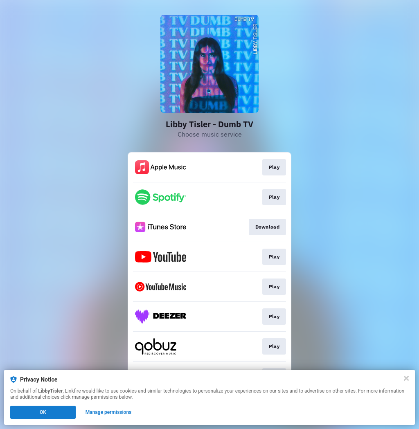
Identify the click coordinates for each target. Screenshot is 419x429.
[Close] (406, 378)
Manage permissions (109, 412)
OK (43, 412)
